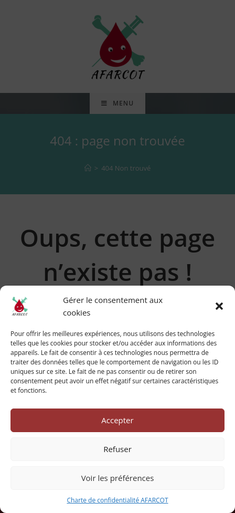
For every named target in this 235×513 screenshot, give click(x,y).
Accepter (117, 420)
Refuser (117, 449)
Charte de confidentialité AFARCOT (117, 500)
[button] (219, 306)
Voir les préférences (117, 478)
